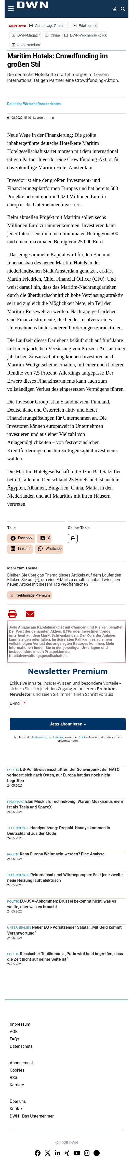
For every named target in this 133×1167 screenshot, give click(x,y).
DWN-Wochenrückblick (88, 35)
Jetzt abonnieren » (68, 724)
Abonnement (21, 1062)
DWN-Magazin (29, 35)
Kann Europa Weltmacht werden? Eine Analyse (62, 854)
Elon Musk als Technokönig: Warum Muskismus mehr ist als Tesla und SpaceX (65, 804)
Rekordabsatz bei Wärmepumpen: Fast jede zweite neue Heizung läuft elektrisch (65, 877)
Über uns (18, 1101)
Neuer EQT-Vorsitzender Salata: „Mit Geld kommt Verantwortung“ (64, 930)
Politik (13, 770)
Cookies (17, 1070)
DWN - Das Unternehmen (32, 1116)
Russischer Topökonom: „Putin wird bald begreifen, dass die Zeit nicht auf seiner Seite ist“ (65, 956)
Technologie (18, 828)
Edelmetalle (87, 26)
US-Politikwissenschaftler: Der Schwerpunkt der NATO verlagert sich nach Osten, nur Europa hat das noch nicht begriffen (63, 775)
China (55, 35)
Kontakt (17, 1108)
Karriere (17, 1085)
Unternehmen (19, 927)
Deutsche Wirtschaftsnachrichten (34, 104)
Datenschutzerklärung (48, 737)
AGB (81, 737)
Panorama (15, 802)
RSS (13, 1077)
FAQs (14, 1039)
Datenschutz (21, 1046)
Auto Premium (28, 45)
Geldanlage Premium (52, 26)
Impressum (20, 1024)
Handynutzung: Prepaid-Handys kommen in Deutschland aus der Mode (58, 830)
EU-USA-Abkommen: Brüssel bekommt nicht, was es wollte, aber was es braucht (61, 904)
